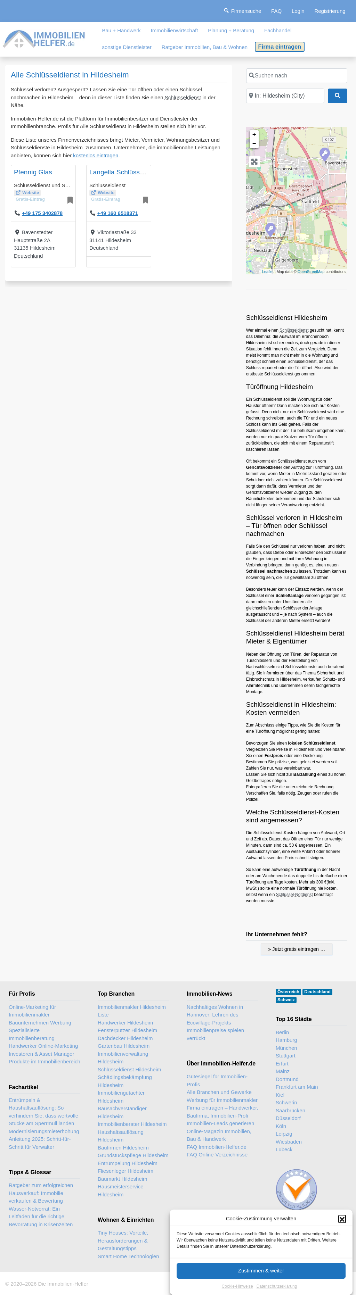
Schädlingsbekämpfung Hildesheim (125, 1081)
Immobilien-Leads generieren (220, 1123)
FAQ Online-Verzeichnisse (217, 1154)
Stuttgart (286, 1056)
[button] (342, 1229)
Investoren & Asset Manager (41, 1054)
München (286, 1048)
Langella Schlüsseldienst (126, 172)
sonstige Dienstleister (127, 47)
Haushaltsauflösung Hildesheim (121, 1136)
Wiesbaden (289, 1142)
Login (298, 11)
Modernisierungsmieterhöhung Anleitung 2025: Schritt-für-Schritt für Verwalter (44, 1139)
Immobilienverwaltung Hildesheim (123, 1058)
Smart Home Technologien (128, 1256)
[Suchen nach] (296, 75)
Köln (281, 1126)
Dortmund (287, 1079)
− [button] (254, 144)
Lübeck (284, 1149)
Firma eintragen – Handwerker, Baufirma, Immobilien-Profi (222, 1112)
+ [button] (254, 135)
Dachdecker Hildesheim (125, 1038)
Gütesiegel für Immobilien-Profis (217, 1080)
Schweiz (286, 999)
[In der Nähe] (285, 96)
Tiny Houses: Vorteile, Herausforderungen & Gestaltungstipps (123, 1240)
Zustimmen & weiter (261, 1281)
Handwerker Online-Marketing (43, 1046)
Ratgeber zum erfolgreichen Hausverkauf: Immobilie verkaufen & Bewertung (41, 1193)
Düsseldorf (288, 1118)
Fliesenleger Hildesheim (125, 1171)
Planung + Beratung (231, 30)
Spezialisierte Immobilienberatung (32, 1034)
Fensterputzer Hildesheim (127, 1030)
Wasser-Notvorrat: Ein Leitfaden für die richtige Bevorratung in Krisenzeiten (41, 1216)
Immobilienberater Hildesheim (132, 1124)
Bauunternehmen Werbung (40, 1023)
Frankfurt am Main (297, 1087)
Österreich (288, 991)
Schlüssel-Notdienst (294, 894)
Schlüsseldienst (183, 97)
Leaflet (268, 271)
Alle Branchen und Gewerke (219, 1092)
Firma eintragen (279, 46)
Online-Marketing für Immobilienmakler (32, 1011)
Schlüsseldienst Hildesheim (129, 1069)
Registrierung (329, 11)
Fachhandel (277, 30)
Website (30, 192)
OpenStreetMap (311, 271)
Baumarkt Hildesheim (122, 1179)
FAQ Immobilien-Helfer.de (216, 1147)
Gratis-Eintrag (30, 199)
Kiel (280, 1095)
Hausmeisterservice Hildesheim (121, 1190)
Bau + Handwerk (121, 30)
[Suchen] (337, 96)
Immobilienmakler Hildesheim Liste (132, 1011)
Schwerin (286, 1102)
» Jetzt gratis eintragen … (296, 949)
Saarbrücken (290, 1110)
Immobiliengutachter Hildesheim (121, 1097)
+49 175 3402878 (42, 213)
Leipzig (284, 1134)
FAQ (276, 11)
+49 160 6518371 (117, 213)
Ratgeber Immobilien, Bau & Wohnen (205, 47)
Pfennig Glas (33, 172)
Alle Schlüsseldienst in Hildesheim (70, 74)
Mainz (283, 1071)
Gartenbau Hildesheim (123, 1046)
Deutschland (28, 256)
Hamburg (286, 1040)
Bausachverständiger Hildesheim (122, 1112)
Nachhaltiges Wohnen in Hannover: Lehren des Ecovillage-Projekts (215, 1015)
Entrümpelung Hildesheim (127, 1163)
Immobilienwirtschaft (174, 30)
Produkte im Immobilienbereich (44, 1061)
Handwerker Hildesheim (125, 1023)
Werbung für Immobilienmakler (222, 1100)
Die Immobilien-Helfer (63, 1284)
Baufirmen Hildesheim (123, 1148)
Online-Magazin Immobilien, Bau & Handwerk (219, 1135)
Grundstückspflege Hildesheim (133, 1155)
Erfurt (282, 1063)
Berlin (282, 1032)
